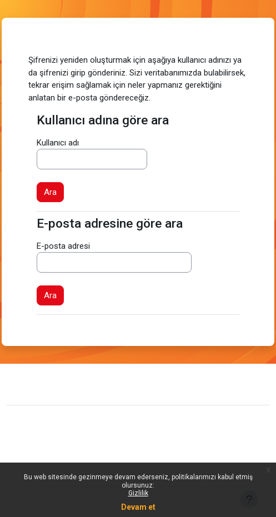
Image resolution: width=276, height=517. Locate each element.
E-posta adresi (63, 246)
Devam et (138, 507)
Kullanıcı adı (58, 143)
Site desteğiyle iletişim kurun (81, 383)
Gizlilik (138, 493)
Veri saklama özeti (49, 441)
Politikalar (33, 459)
